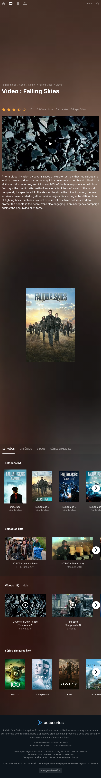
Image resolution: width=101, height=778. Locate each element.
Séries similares (60, 448)
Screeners (58, 754)
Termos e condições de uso (57, 751)
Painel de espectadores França (64, 757)
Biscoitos (38, 751)
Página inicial (9, 84)
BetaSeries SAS (35, 754)
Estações (8, 448)
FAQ (50, 745)
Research (69, 754)
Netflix (31, 84)
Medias (47, 754)
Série (22, 84)
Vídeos (41, 448)
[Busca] (98, 3)
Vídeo (59, 84)
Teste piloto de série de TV (35, 757)
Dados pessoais (79, 751)
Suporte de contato (63, 745)
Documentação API (38, 745)
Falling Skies (45, 84)
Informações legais (23, 751)
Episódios (25, 448)
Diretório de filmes (59, 742)
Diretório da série (41, 742)
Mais (25, 585)
